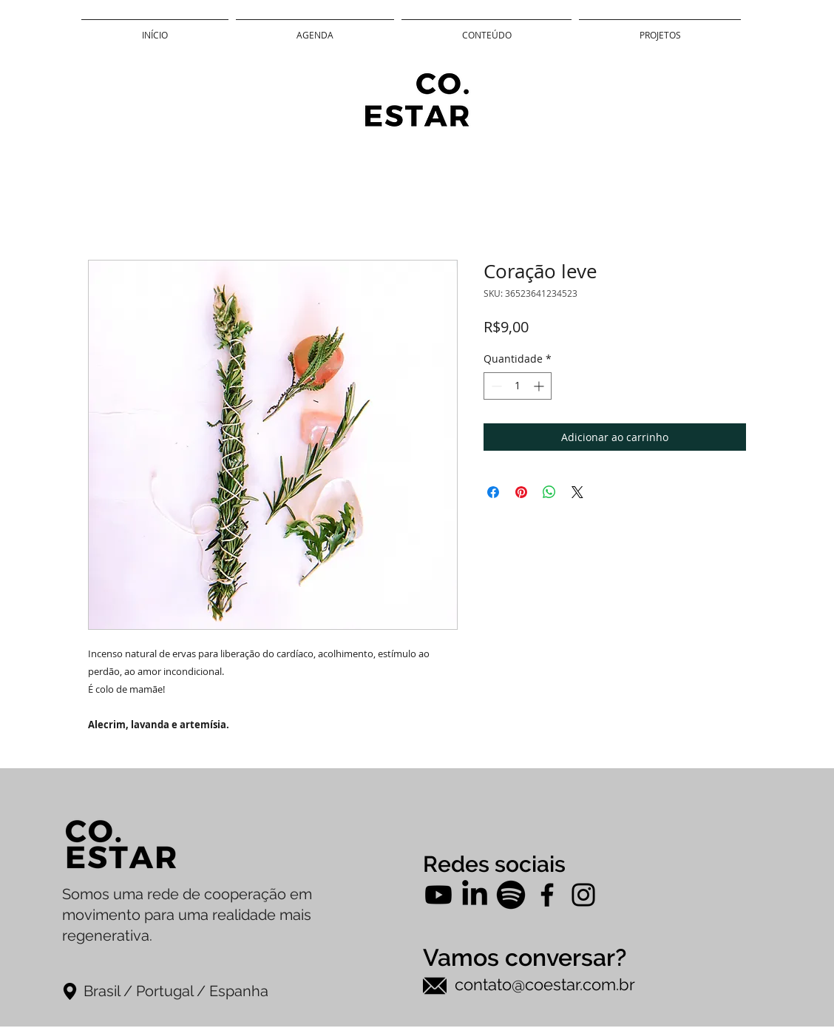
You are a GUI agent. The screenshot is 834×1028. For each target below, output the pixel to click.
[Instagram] (583, 894)
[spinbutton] (517, 386)
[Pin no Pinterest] (521, 492)
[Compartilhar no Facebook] (493, 492)
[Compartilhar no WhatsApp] (549, 492)
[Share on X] (577, 492)
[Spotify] (510, 894)
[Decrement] (495, 386)
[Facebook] (547, 894)
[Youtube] (438, 894)
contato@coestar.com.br (545, 984)
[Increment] (540, 386)
